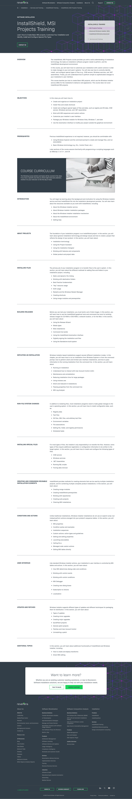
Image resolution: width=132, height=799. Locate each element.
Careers (19, 725)
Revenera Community (63, 789)
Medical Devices (46, 780)
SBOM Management (72, 732)
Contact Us (109, 3)
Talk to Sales (56, 687)
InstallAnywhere (96, 718)
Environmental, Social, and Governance (27, 723)
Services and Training (36, 8)
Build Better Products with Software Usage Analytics (52, 726)
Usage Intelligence (47, 746)
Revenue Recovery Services (49, 766)
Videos (19, 757)
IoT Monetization (46, 718)
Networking (45, 777)
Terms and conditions (103, 795)
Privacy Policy (93, 795)
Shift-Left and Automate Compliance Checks (77, 718)
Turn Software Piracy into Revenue (51, 729)
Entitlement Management (49, 739)
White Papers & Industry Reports (26, 762)
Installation (24, 8)
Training (44, 763)
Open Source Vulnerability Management (77, 726)
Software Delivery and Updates (50, 744)
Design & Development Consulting (101, 729)
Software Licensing (47, 741)
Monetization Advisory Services (50, 758)
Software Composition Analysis (77, 709)
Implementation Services (49, 761)
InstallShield (95, 715)
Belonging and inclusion (23, 728)
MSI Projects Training (95, 28)
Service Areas (70, 744)
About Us (20, 709)
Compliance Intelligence (48, 749)
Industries (44, 770)
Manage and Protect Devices (50, 723)
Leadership (20, 715)
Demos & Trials (21, 749)
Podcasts (19, 754)
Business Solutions (47, 713)
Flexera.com (80, 789)
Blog (18, 741)
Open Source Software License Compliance (75, 722)
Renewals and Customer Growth (51, 751)
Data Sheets (20, 746)
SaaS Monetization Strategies (50, 720)
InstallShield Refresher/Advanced (99, 34)
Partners (19, 720)
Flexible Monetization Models (50, 715)
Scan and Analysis (72, 735)
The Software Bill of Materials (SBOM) (77, 715)
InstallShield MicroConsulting (100, 727)
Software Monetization (50, 709)
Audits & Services (71, 741)
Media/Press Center (22, 718)
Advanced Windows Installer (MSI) (99, 31)
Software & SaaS (46, 772)
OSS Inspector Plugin (72, 737)
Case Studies (20, 744)
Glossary (19, 751)
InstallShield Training (52, 8)
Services (44, 755)
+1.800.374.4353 (22, 790)
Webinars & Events (22, 759)
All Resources (20, 739)
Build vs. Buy (45, 732)
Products (44, 736)
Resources (21, 735)
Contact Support (74, 687)
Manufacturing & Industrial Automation (52, 775)
